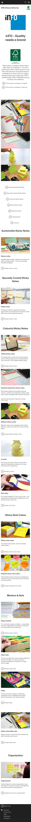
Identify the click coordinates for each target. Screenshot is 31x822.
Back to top (7, 806)
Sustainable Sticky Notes (16, 187)
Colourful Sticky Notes (16, 199)
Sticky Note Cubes (16, 205)
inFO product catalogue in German (16, 87)
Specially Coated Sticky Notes (16, 193)
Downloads (7, 816)
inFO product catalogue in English (16, 83)
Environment (7, 812)
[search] (25, 2)
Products (6, 810)
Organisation (16, 217)
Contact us (7, 818)
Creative (16, 223)
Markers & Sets (16, 211)
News (5, 814)
